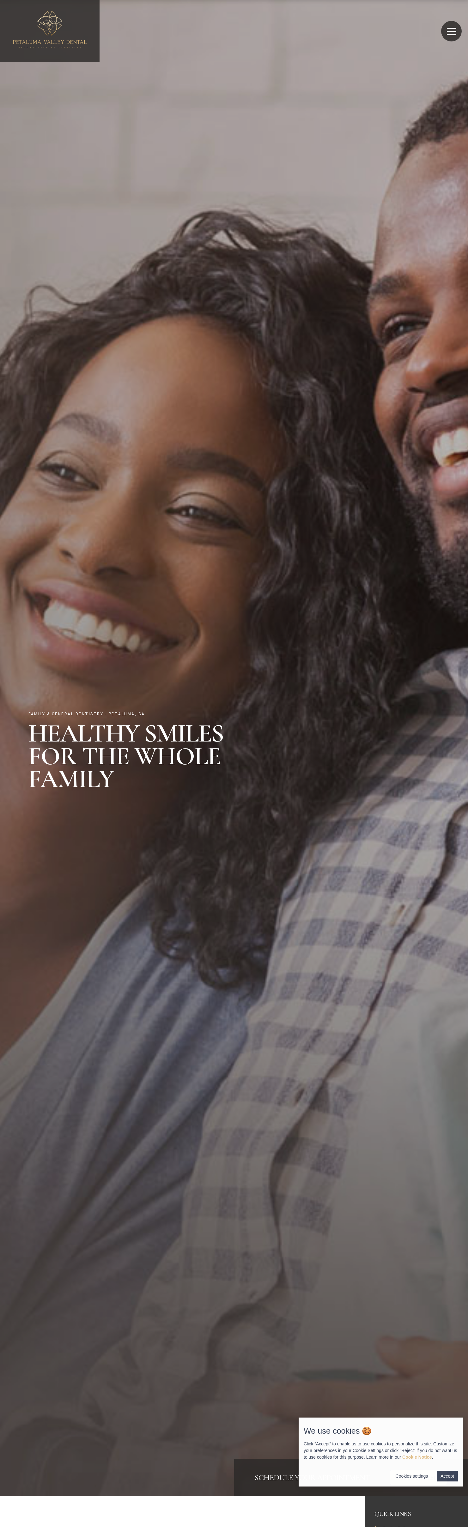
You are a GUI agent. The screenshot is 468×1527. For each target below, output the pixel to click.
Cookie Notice (417, 1457)
